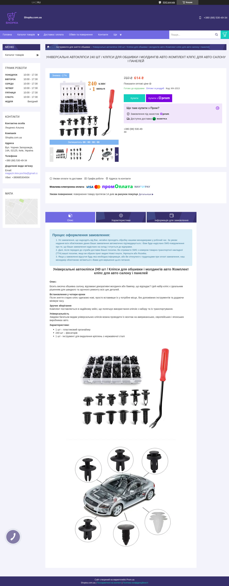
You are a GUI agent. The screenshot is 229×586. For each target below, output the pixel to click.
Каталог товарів (26, 34)
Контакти (103, 34)
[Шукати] (216, 34)
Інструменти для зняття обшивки (73, 47)
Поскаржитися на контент (109, 583)
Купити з (159, 98)
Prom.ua (130, 579)
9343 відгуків (169, 2)
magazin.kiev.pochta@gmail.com (22, 173)
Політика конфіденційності (135, 583)
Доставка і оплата (53, 34)
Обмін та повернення (81, 34)
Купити (134, 98)
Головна (7, 34)
